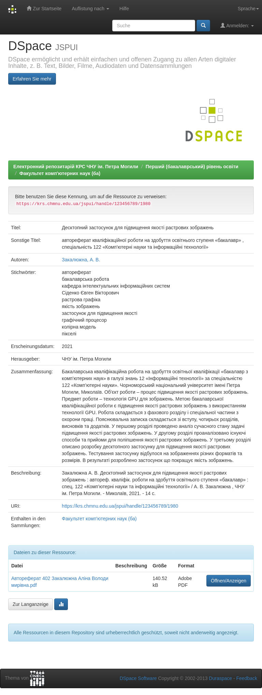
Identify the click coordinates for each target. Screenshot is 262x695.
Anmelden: (237, 25)
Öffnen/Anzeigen (228, 580)
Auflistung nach (90, 8)
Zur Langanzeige (30, 604)
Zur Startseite (44, 8)
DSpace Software (138, 678)
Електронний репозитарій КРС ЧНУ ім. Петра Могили (75, 166)
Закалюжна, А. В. (81, 259)
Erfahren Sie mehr (32, 79)
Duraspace (220, 678)
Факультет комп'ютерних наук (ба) (59, 173)
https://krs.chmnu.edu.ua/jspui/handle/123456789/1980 (120, 506)
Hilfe (124, 8)
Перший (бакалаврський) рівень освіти (192, 166)
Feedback (246, 678)
